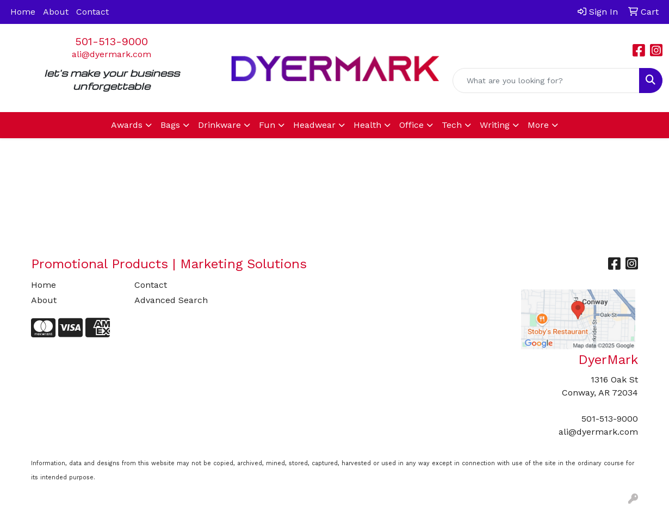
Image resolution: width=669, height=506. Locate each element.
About (56, 12)
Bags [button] (170, 125)
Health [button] (367, 125)
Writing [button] (495, 125)
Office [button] (411, 125)
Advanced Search (171, 300)
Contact (92, 12)
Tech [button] (452, 125)
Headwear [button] (314, 125)
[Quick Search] (546, 80)
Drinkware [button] (219, 125)
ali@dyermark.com (111, 54)
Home (22, 12)
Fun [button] (267, 125)
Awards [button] (127, 125)
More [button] (538, 125)
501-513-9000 (111, 41)
